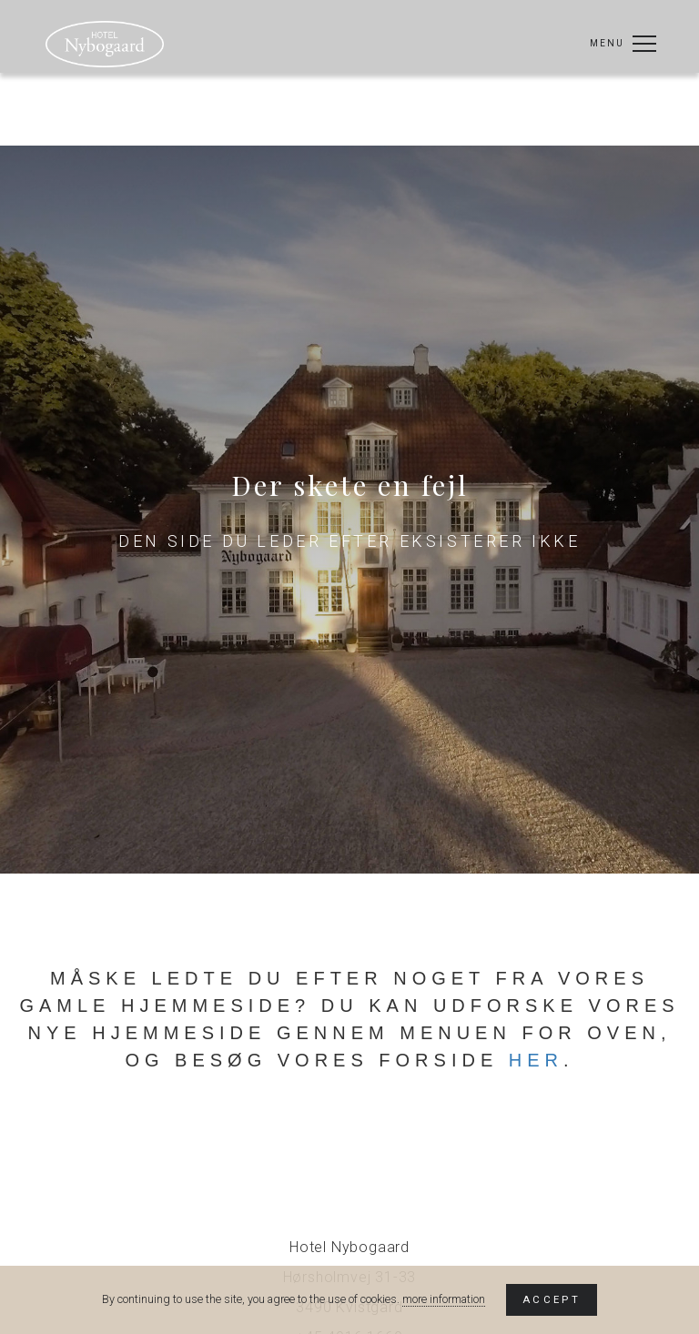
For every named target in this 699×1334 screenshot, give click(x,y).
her (536, 1060)
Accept (551, 1299)
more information (443, 1299)
